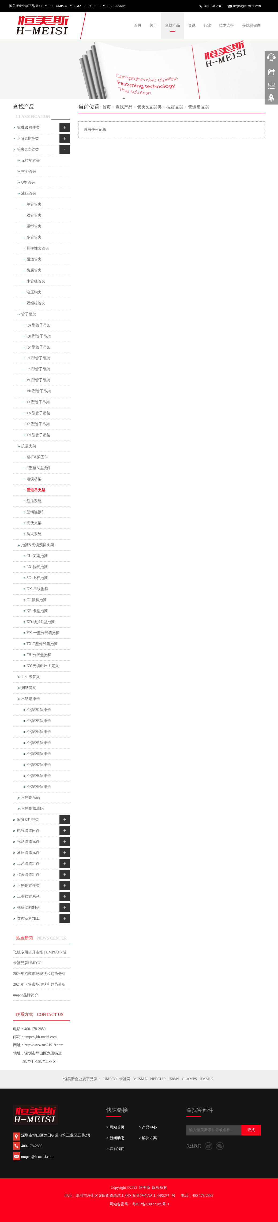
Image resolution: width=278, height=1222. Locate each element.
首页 (137, 25)
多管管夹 (34, 237)
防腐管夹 (34, 270)
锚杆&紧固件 (37, 457)
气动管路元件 (28, 842)
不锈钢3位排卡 (39, 721)
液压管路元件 (28, 853)
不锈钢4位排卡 (39, 732)
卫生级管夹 (30, 677)
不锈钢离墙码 (32, 809)
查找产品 (172, 25)
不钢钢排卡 (30, 699)
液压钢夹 (34, 292)
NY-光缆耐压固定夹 (43, 666)
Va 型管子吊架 (38, 380)
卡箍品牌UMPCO (27, 963)
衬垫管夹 (28, 171)
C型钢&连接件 (39, 468)
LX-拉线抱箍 (37, 567)
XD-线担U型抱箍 (41, 622)
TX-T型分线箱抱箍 (42, 644)
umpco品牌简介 (25, 995)
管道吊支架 (198, 107)
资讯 (192, 25)
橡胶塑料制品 (28, 908)
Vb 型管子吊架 (39, 391)
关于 (153, 25)
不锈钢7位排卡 (39, 765)
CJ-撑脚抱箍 (37, 600)
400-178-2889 (213, 6)
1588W (173, 1079)
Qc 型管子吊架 (39, 347)
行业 (207, 25)
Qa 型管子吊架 (39, 325)
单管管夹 (34, 204)
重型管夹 (34, 226)
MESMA (140, 1079)
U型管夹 (28, 182)
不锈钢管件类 (28, 886)
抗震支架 (174, 107)
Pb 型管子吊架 (38, 369)
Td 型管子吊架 (38, 435)
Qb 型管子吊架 (39, 336)
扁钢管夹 (28, 688)
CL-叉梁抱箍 (37, 556)
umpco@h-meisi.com (247, 6)
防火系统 (34, 534)
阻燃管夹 (34, 259)
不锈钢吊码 (30, 798)
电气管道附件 (28, 831)
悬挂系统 (34, 501)
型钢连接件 (36, 512)
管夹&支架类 (149, 107)
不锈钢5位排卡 (39, 743)
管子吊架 (28, 314)
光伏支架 (34, 523)
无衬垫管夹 (30, 160)
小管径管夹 (36, 281)
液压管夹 (28, 193)
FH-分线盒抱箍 (39, 655)
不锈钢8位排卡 (39, 776)
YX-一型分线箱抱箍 (43, 633)
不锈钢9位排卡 (39, 787)
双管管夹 (34, 215)
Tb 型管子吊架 (38, 413)
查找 (251, 1130)
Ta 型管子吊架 (38, 402)
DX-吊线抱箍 (37, 589)
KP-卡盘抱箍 (37, 611)
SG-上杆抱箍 (37, 578)
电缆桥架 (34, 479)
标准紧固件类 (28, 127)
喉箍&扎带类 (28, 820)
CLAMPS (189, 1079)
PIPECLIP (158, 1079)
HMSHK (206, 1079)
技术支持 (226, 25)
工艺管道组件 (28, 864)
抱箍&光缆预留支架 (37, 545)
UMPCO (110, 1079)
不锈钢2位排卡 (39, 710)
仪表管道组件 (28, 875)
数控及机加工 (28, 918)
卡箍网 (124, 1079)
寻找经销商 (251, 25)
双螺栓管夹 (36, 303)
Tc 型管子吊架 (38, 424)
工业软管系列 (28, 897)
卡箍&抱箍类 (28, 138)
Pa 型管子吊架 (38, 358)
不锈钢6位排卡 (39, 754)
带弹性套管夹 (38, 248)
